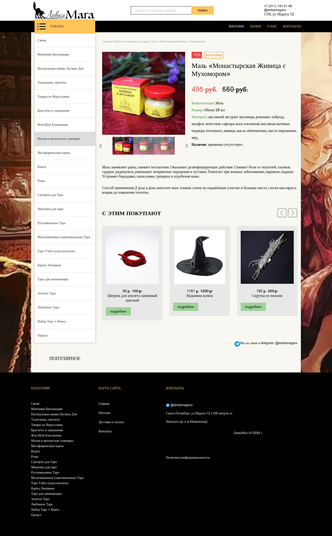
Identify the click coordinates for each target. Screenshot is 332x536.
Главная (106, 41)
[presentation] (282, 213)
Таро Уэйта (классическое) (56, 251)
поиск (203, 10)
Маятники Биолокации (53, 54)
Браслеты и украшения (53, 111)
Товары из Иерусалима (53, 97)
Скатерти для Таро (50, 195)
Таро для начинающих (53, 279)
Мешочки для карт (50, 209)
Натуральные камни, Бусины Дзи (60, 68)
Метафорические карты (54, 153)
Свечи (42, 40)
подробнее (118, 311)
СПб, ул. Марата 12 (279, 14)
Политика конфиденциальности (188, 458)
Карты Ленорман (49, 265)
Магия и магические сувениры (59, 139)
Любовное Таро (48, 307)
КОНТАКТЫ (292, 26)
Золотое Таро (47, 293)
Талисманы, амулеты (52, 83)
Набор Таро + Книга (52, 321)
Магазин (104, 413)
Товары (50, 26)
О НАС (272, 26)
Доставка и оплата (111, 422)
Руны (41, 181)
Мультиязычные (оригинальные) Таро (64, 237)
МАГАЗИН (236, 26)
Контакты (105, 431)
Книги (42, 167)
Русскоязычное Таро (52, 223)
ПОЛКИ (255, 26)
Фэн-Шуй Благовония (53, 125)
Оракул (42, 335)
